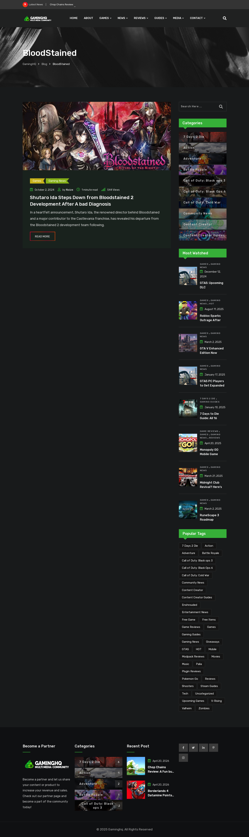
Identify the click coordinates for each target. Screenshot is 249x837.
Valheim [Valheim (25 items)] (187, 708)
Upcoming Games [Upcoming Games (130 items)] (193, 701)
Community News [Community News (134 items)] (193, 582)
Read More (42, 236)
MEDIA (177, 18)
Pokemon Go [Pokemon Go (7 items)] (190, 678)
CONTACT (196, 18)
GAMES (104, 18)
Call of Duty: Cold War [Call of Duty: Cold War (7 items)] (195, 575)
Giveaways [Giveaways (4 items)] (212, 641)
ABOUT (88, 18)
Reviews (214, 437)
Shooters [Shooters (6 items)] (188, 686)
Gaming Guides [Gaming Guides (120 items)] (191, 634)
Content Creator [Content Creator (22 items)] (192, 590)
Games (204, 264)
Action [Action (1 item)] (209, 545)
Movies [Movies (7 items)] (215, 656)
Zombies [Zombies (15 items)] (204, 708)
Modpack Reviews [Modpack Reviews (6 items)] (193, 656)
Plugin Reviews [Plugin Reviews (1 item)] (191, 671)
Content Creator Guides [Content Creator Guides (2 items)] (197, 597)
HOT (211, 303)
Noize (69, 189)
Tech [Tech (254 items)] (185, 693)
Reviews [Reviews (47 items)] (210, 678)
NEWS (121, 18)
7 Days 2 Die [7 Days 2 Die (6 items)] (190, 545)
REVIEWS (140, 18)
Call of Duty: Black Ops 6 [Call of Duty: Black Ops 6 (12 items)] (197, 567)
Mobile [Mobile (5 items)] (212, 649)
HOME (74, 18)
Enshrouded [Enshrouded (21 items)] (189, 605)
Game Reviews (209, 431)
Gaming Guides (210, 402)
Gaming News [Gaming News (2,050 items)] (190, 641)
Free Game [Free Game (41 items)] (188, 619)
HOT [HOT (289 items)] (199, 649)
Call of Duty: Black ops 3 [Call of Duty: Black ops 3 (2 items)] (197, 560)
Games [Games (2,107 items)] (211, 627)
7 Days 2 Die (208, 398)
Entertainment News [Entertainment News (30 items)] (195, 612)
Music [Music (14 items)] (185, 664)
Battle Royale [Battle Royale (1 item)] (210, 553)
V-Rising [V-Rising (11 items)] (216, 701)
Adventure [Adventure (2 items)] (188, 553)
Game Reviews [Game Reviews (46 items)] (191, 627)
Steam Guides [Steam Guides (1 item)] (209, 686)
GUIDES (159, 18)
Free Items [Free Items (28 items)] (209, 619)
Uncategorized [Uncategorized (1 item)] (204, 693)
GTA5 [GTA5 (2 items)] (185, 649)
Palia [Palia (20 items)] (199, 664)
